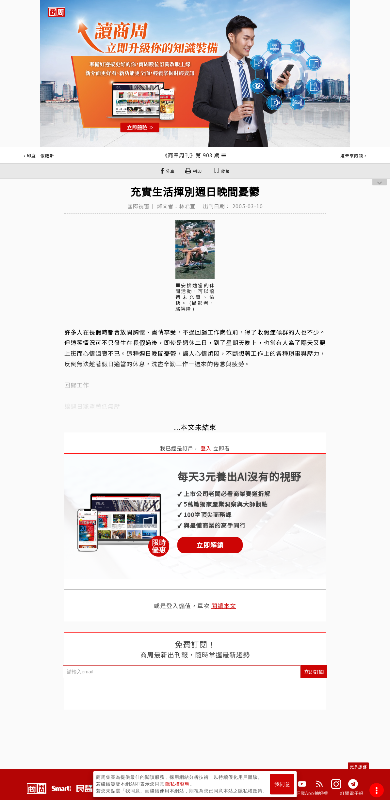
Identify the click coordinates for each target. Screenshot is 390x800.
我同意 (282, 784)
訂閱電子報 (351, 793)
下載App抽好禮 (312, 793)
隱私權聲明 (177, 784)
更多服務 (358, 766)
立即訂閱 (314, 671)
